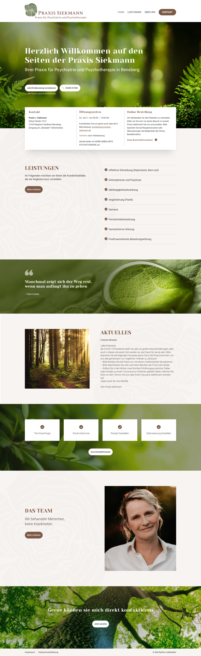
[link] (61, 10)
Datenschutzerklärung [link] (48, 652)
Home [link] (121, 12)
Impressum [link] (30, 652)
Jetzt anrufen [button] (100, 624)
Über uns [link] (150, 12)
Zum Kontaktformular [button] (100, 452)
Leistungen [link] (134, 12)
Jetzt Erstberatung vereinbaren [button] (41, 88)
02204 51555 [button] (72, 88)
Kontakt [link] (167, 12)
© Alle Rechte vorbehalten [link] (164, 652)
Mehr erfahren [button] (34, 189)
